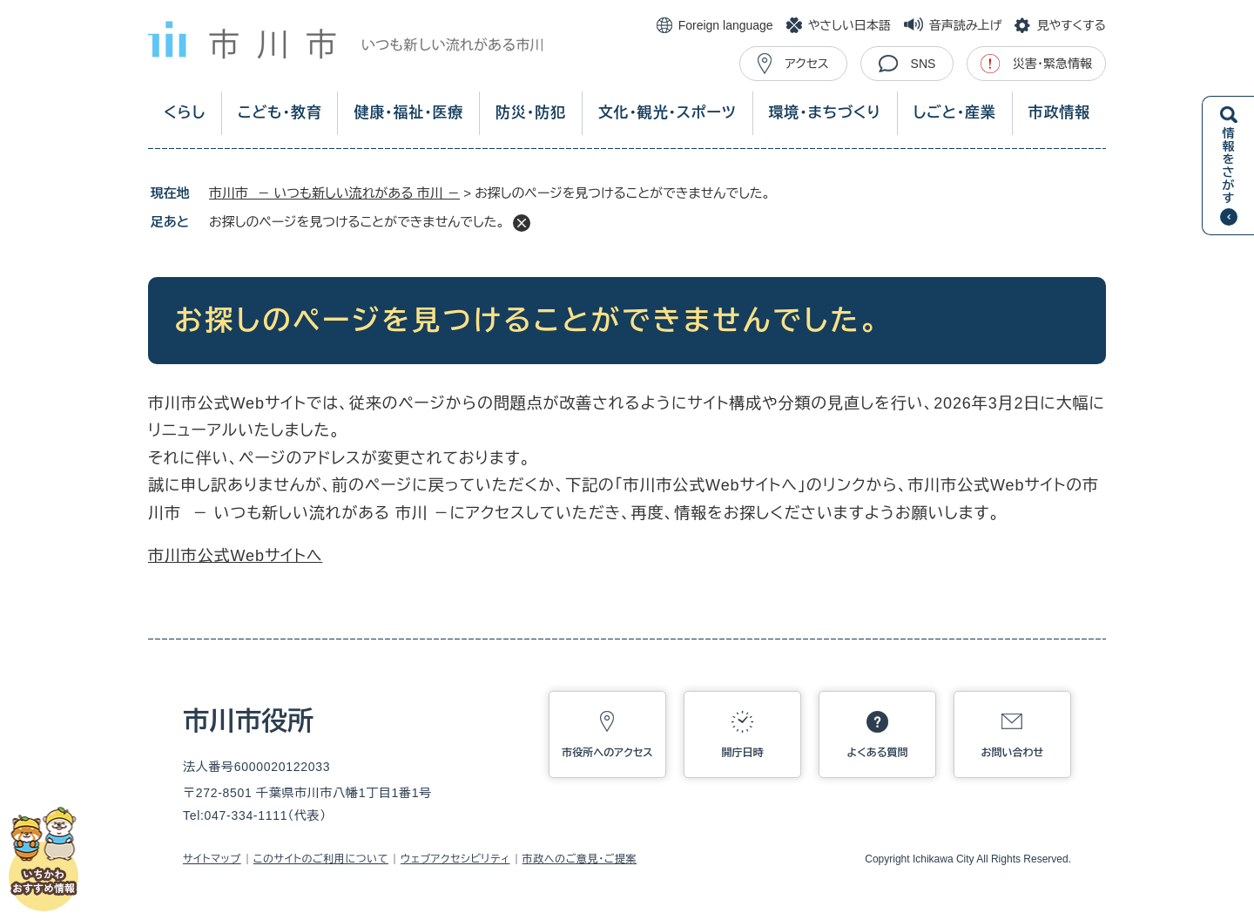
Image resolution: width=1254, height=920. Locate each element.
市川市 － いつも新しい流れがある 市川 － (334, 193)
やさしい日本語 (849, 25)
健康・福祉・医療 (408, 113)
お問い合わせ (1012, 753)
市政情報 (1059, 113)
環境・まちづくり (824, 113)
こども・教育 (280, 113)
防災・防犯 (531, 113)
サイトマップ (212, 859)
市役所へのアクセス (607, 753)
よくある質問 (877, 753)
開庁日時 (743, 753)
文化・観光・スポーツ (667, 113)
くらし (185, 113)
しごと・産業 (955, 113)
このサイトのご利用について (320, 859)
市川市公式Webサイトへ (235, 556)
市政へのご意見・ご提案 (579, 859)
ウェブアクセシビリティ (455, 859)
